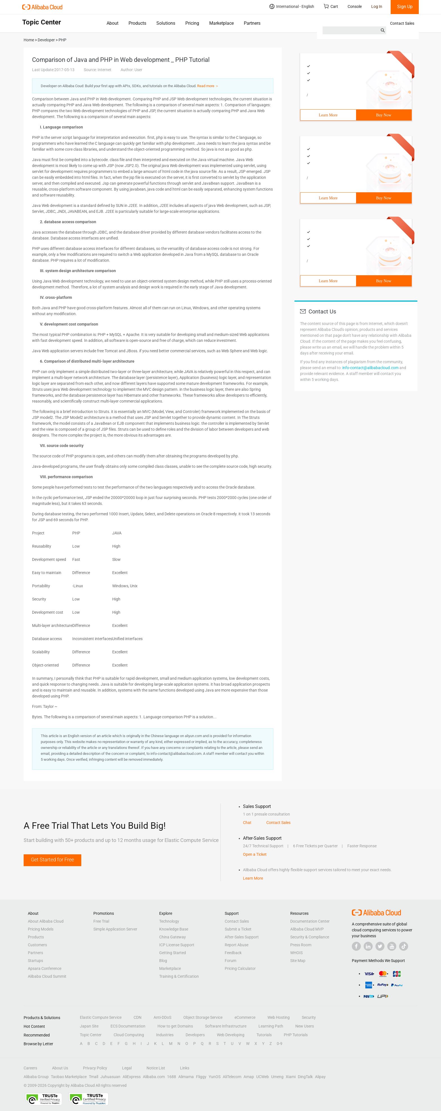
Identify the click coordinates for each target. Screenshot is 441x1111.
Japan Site (89, 1026)
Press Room (300, 945)
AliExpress (132, 1076)
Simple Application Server (115, 929)
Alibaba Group (36, 1076)
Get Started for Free (52, 859)
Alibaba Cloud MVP (307, 929)
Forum (230, 960)
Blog (163, 960)
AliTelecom (232, 1076)
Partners (252, 23)
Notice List (156, 1068)
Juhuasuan (110, 1076)
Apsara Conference (44, 968)
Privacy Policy (95, 1068)
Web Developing (230, 1035)
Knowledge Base (173, 929)
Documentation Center (310, 921)
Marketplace (221, 23)
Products (137, 23)
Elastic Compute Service (101, 1017)
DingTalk (305, 1076)
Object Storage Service (202, 1017)
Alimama (186, 1076)
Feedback (233, 952)
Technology (169, 921)
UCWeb (262, 1076)
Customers (37, 945)
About (112, 23)
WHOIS (296, 952)
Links (184, 1068)
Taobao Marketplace (69, 1076)
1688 (171, 1076)
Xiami (291, 1076)
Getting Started (172, 952)
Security (309, 1017)
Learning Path (270, 1026)
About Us (60, 1068)
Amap (249, 1076)
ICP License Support (176, 945)
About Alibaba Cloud (46, 921)
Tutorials (264, 1035)
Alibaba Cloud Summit (47, 976)
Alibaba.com (154, 1076)
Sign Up (405, 6)
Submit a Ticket (238, 929)
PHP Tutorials (296, 1035)
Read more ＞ (208, 86)
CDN (137, 1017)
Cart (331, 6)
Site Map (297, 960)
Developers (195, 1035)
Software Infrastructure (225, 1026)
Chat (247, 822)
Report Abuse (236, 945)
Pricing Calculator (240, 968)
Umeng (277, 1076)
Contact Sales (402, 23)
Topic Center (91, 1035)
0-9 (279, 1043)
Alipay (320, 1076)
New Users (304, 1026)
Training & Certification (179, 976)
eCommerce (245, 1017)
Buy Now (383, 115)
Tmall (93, 1076)
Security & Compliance (309, 937)
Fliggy (201, 1076)
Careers (30, 1068)
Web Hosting (278, 1017)
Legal (127, 1068)
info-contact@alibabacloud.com (370, 367)
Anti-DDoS (162, 1017)
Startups (35, 960)
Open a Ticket (255, 854)
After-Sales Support (242, 937)
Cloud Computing (129, 1035)
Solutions (165, 23)
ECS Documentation (128, 1026)
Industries (165, 1035)
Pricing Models (40, 929)
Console (355, 6)
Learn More (328, 115)
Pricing (192, 23)
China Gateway (172, 937)
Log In (376, 6)
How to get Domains (175, 1026)
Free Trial (101, 921)
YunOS (214, 1076)
